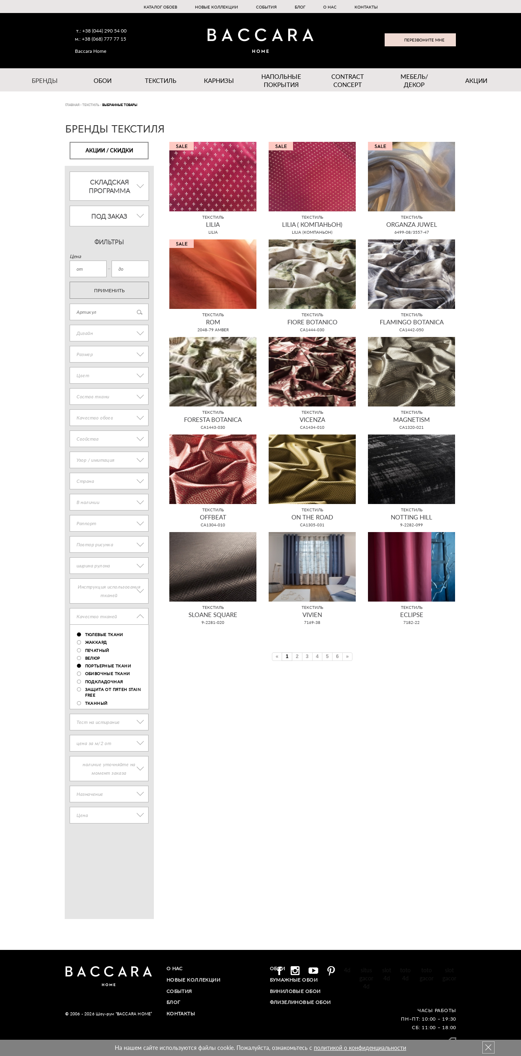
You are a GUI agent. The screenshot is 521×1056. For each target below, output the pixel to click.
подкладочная (104, 681)
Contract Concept (347, 80)
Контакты (366, 6)
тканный (96, 703)
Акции (476, 80)
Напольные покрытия (281, 80)
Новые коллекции (216, 6)
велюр (92, 658)
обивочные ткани (107, 673)
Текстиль (160, 80)
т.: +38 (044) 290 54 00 (101, 31)
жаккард (96, 642)
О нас (330, 6)
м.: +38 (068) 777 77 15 (100, 39)
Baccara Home (90, 51)
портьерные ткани (108, 665)
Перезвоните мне (424, 39)
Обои (103, 80)
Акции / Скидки (109, 150)
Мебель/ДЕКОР (414, 80)
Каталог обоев (160, 6)
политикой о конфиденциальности (360, 1047)
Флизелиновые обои (301, 1001)
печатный (97, 650)
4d (347, 970)
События (266, 6)
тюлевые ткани (104, 634)
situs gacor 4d (366, 978)
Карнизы (219, 80)
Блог (300, 6)
